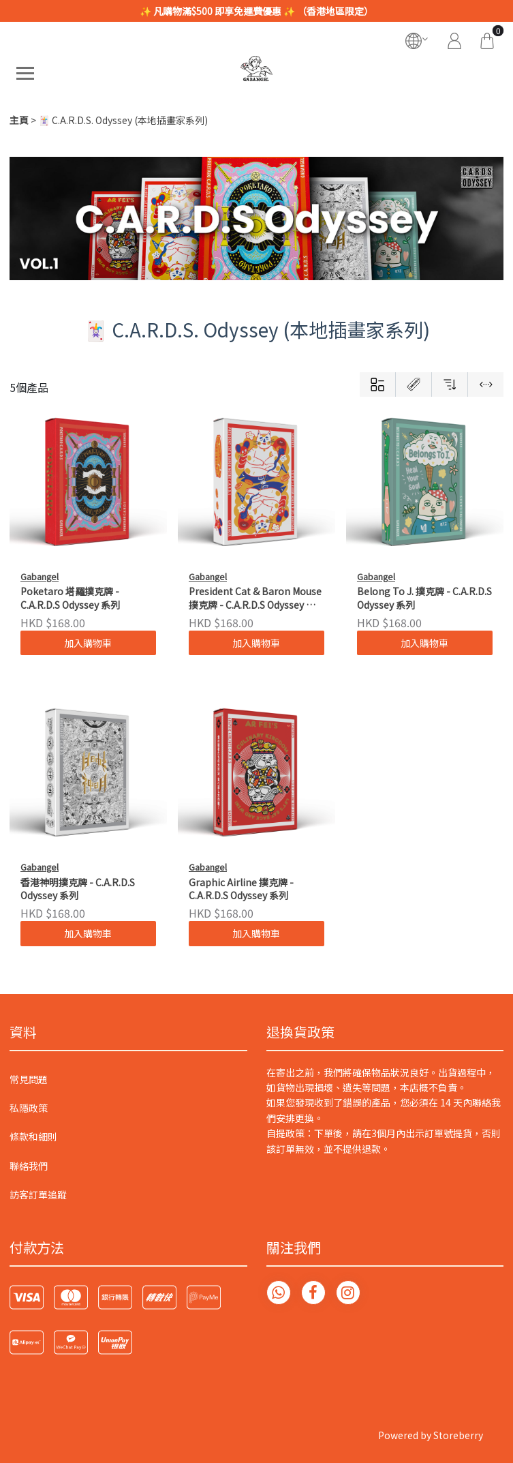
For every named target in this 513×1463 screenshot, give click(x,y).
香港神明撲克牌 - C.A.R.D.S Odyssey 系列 (77, 889)
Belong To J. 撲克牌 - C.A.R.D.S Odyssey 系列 (424, 598)
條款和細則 (33, 1136)
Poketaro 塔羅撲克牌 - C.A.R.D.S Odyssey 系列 (70, 598)
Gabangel (39, 576)
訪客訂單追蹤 (38, 1194)
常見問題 (29, 1079)
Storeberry (458, 1435)
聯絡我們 (29, 1166)
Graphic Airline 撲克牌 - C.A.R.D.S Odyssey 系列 (241, 889)
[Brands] (413, 384)
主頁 (19, 120)
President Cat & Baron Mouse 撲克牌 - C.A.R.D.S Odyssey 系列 (255, 598)
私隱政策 (29, 1108)
